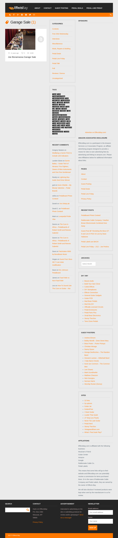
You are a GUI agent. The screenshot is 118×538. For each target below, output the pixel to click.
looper (55, 133)
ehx (59, 94)
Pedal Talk (56, 63)
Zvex (55, 125)
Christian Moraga (90, 346)
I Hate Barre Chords (91, 361)
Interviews (56, 39)
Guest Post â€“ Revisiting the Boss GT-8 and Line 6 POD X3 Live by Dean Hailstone (95, 234)
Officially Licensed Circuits (93, 307)
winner (65, 109)
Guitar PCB (88, 298)
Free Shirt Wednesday (60, 34)
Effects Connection (91, 292)
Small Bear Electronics (92, 315)
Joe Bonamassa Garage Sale (22, 57)
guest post (56, 129)
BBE (69, 121)
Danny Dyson (89, 349)
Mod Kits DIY (89, 304)
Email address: (93, 508)
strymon (56, 113)
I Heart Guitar (89, 412)
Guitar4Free (88, 409)
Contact (47, 8)
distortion (56, 111)
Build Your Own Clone (92, 284)
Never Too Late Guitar (92, 421)
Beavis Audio (89, 281)
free (68, 123)
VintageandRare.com (92, 429)
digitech (62, 104)
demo (55, 119)
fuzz (68, 106)
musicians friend (65, 117)
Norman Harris (89, 381)
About (37, 8)
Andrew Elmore (90, 338)
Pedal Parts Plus (90, 313)
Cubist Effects (89, 287)
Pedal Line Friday (94, 8)
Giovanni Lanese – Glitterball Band (96, 358)
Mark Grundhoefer (91, 372)
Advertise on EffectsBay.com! (95, 132)
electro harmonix (59, 98)
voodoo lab (57, 127)
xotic (63, 125)
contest (55, 104)
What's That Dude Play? (93, 432)
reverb (67, 131)
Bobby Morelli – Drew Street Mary (96, 341)
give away (56, 100)
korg (68, 125)
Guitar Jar (87, 406)
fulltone (63, 111)
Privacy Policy (86, 199)
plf (54, 109)
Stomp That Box (90, 318)
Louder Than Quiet (91, 415)
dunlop (67, 102)
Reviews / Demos (58, 73)
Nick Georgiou (89, 378)
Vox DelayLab (64, 203)
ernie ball (62, 119)
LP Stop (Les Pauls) (91, 418)
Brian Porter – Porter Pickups (94, 343)
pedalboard (62, 123)
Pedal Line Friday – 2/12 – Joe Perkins (95, 247)
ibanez (55, 117)
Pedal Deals (77, 8)
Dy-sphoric (88, 403)
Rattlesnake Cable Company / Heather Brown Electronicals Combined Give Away (95, 223)
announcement (58, 131)
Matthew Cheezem (91, 375)
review (64, 121)
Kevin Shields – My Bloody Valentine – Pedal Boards (61, 188)
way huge (56, 121)
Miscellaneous (57, 44)
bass (68, 119)
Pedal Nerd (88, 424)
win (59, 125)
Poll (53, 68)
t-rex (54, 123)
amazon (60, 102)
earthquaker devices (60, 115)
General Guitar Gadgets (93, 295)
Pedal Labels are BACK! (90, 242)
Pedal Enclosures (90, 310)
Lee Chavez (88, 369)
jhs (63, 127)
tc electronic (66, 100)
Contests (55, 29)
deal (69, 111)
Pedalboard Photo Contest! (91, 215)
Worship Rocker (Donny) (93, 384)
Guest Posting (61, 8)
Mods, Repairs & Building (61, 49)
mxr (67, 98)
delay (63, 106)
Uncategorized (57, 78)
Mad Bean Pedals (90, 301)
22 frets (87, 400)
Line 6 (59, 109)
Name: (90, 517)
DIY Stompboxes (90, 290)
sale (54, 102)
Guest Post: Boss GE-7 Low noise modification (62, 262)
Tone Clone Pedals (91, 321)
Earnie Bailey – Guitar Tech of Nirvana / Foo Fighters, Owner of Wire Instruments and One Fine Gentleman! (62, 166)
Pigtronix (69, 127)
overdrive (56, 106)
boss (55, 94)
